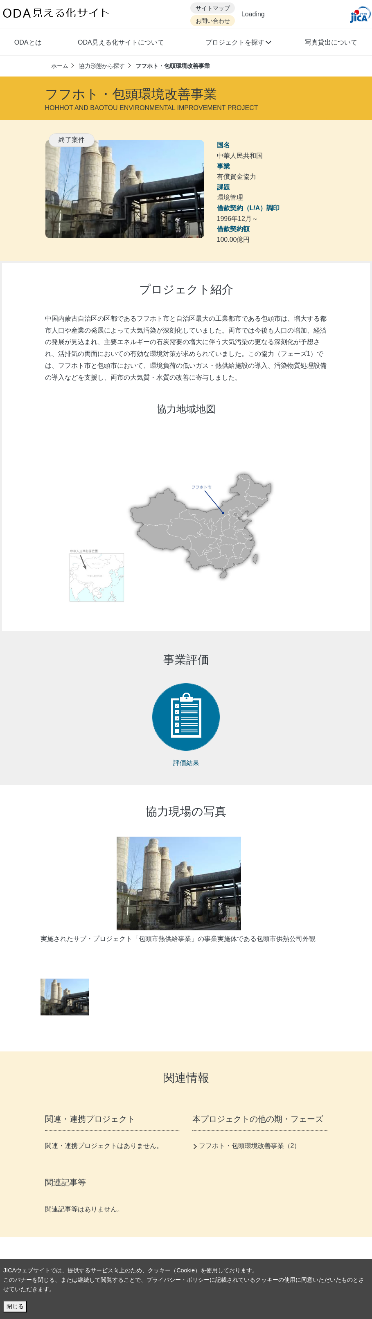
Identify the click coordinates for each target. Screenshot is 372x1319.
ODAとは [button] (28, 42)
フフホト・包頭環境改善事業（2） (250, 1145)
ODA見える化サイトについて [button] (121, 42)
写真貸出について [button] (331, 42)
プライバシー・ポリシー (178, 1279)
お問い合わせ (213, 21)
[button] (238, 43)
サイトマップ (213, 8)
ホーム (59, 66)
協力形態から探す (102, 66)
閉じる (15, 1306)
